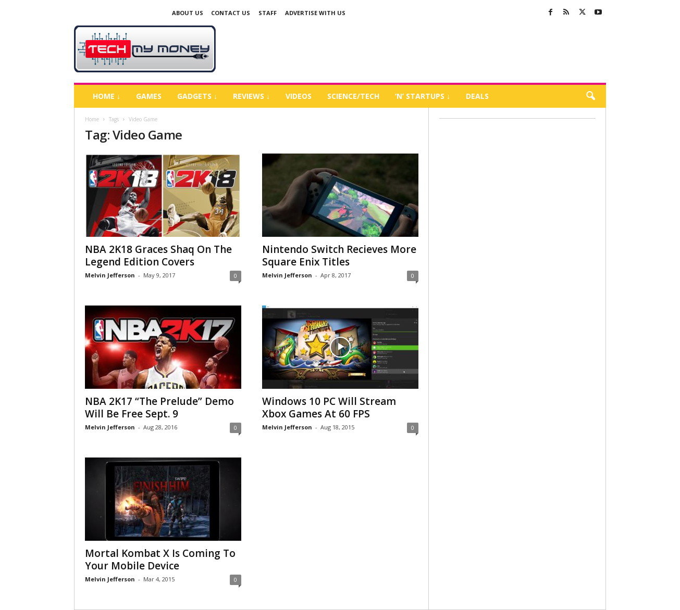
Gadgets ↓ (197, 96)
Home (92, 119)
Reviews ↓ (251, 96)
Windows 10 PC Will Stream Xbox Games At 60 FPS (329, 408)
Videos (299, 96)
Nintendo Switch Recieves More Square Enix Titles (339, 256)
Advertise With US (315, 13)
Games (149, 96)
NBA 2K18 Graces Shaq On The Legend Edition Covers (158, 256)
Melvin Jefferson (110, 275)
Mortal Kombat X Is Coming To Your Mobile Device (160, 560)
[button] (590, 96)
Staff (267, 13)
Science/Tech (353, 96)
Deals (477, 96)
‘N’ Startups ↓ (422, 96)
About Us (187, 13)
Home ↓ (106, 96)
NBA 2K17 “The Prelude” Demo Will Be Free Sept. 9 (159, 408)
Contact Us (230, 13)
